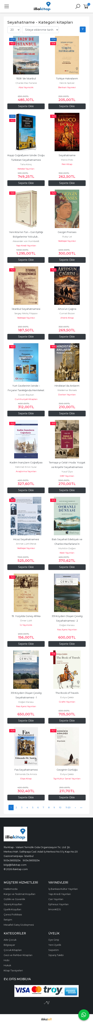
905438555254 (12, 860)
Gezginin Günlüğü (67, 769)
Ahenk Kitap (67, 317)
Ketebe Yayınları (26, 168)
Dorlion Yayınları (67, 394)
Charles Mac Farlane (26, 83)
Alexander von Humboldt (26, 241)
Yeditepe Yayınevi (67, 241)
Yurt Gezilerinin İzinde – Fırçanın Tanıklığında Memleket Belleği (26, 390)
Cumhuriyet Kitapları (26, 399)
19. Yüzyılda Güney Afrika (26, 616)
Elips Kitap (26, 778)
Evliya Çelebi (67, 697)
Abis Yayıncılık (26, 87)
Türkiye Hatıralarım (67, 78)
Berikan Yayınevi (67, 87)
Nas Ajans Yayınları (67, 629)
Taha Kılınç (26, 164)
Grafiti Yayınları (67, 701)
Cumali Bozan (67, 313)
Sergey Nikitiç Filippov (26, 313)
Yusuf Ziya (67, 471)
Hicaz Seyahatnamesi (26, 539)
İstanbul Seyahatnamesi (26, 309)
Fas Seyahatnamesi (26, 769)
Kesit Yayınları (67, 552)
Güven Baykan (26, 394)
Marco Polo (67, 159)
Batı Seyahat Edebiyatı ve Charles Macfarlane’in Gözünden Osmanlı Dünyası (67, 544)
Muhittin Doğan (67, 548)
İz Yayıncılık (26, 625)
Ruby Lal (67, 236)
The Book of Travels (67, 693)
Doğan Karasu (67, 625)
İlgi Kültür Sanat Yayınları (67, 778)
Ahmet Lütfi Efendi (26, 543)
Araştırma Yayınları (26, 471)
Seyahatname (67, 155)
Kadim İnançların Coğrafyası (26, 462)
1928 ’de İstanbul (26, 78)
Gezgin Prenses (67, 232)
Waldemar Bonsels (67, 390)
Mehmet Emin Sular (26, 467)
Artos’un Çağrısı (67, 309)
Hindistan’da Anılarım (67, 385)
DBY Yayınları (67, 476)
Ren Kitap (67, 164)
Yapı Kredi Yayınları (26, 245)
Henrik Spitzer (67, 83)
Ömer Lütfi (26, 620)
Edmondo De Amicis (26, 774)
